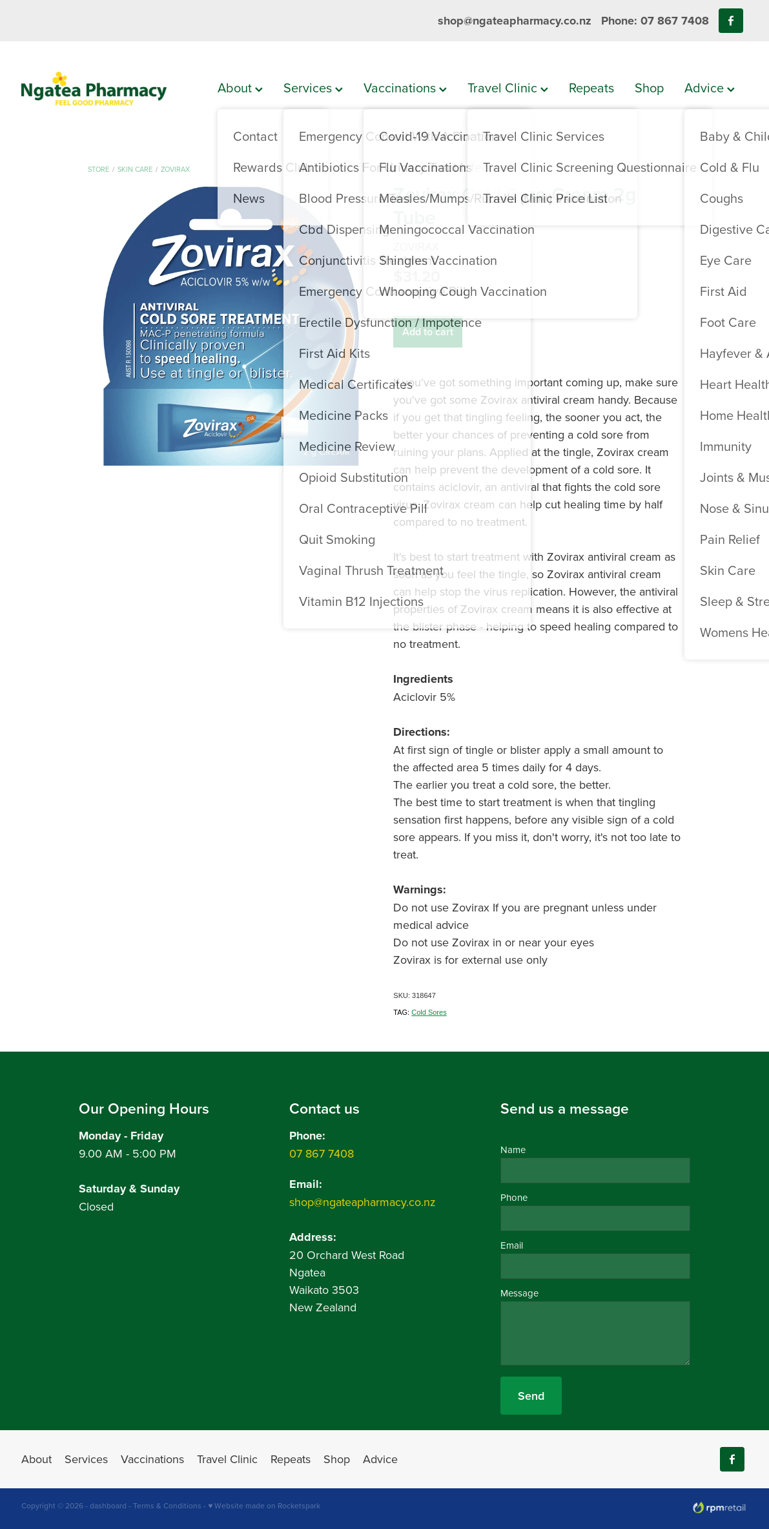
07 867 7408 (321, 1153)
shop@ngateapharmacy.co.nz (514, 20)
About (240, 87)
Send (531, 1396)
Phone (514, 1197)
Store (98, 169)
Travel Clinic (507, 87)
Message (519, 1293)
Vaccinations (405, 87)
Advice (709, 87)
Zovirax (175, 169)
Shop (649, 87)
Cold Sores (428, 1012)
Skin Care (135, 169)
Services (313, 87)
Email (511, 1245)
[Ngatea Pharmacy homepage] (94, 89)
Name (513, 1149)
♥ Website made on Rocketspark (264, 1505)
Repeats (591, 87)
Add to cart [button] (427, 331)
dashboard (108, 1505)
